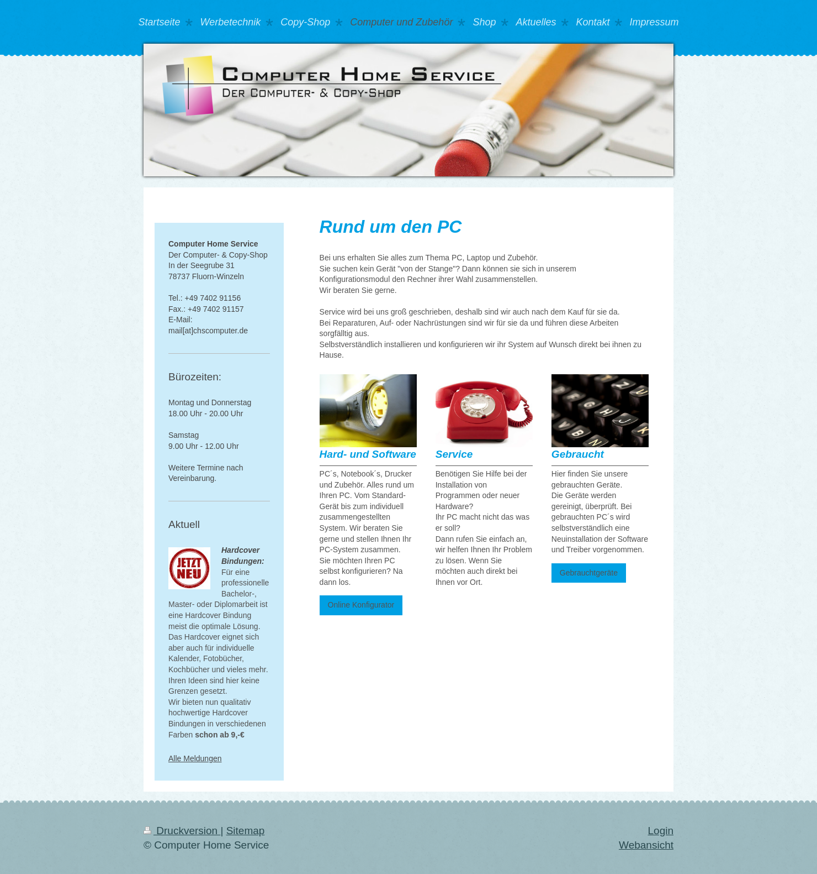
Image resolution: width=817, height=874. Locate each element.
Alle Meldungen (195, 758)
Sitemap (245, 830)
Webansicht (646, 845)
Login (661, 830)
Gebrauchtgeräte (589, 572)
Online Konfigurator (361, 604)
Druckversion (182, 830)
